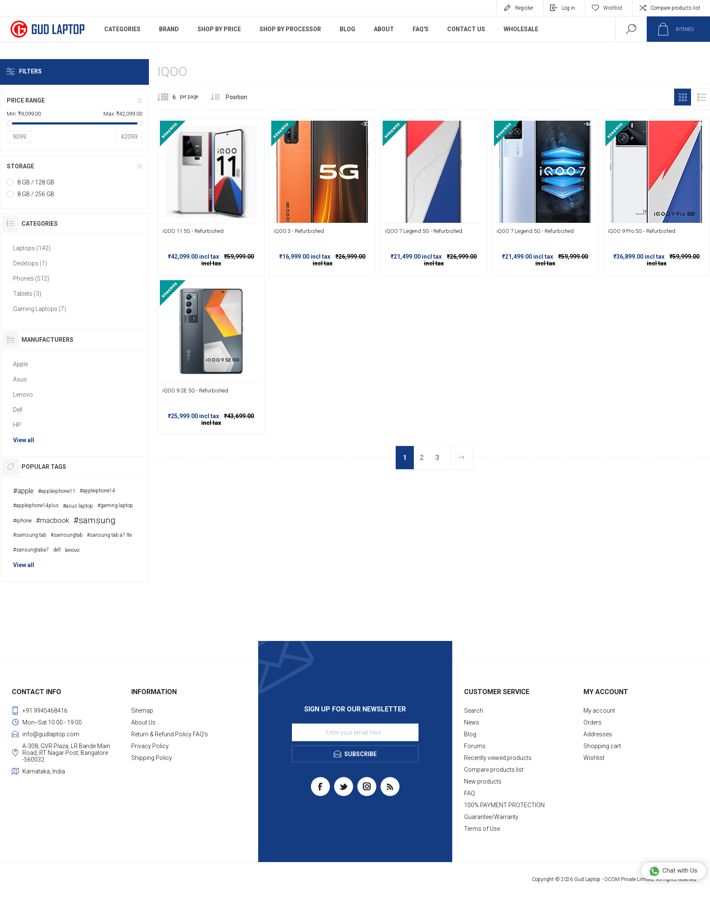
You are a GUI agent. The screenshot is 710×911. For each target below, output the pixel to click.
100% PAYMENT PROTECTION (504, 805)
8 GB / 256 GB (35, 194)
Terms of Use (482, 828)
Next (461, 457)
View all (23, 440)
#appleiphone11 (57, 491)
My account (599, 710)
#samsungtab (67, 535)
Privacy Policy (150, 746)
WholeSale (521, 29)
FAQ (469, 793)
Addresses (597, 734)
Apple (20, 364)
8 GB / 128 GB (35, 182)
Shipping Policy (151, 757)
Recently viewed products (498, 757)
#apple (23, 491)
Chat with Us (673, 871)
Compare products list (675, 8)
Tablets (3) (27, 293)
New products (483, 781)
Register (524, 8)
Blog (470, 734)
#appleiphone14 (97, 491)
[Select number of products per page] (167, 97)
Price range (26, 100)
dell (57, 550)
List (701, 97)
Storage (20, 166)
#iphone (22, 520)
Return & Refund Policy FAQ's (169, 734)
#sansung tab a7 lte (109, 535)
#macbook (52, 520)
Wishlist (594, 757)
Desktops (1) (30, 263)
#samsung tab (29, 535)
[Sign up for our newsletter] (355, 732)
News (471, 722)
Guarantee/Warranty (491, 817)
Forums (475, 746)
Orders (592, 722)
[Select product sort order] (243, 97)
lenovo (72, 550)
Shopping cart (602, 746)
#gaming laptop (115, 505)
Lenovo (23, 394)
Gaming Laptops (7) (39, 308)
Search (473, 710)
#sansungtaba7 (31, 550)
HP (17, 425)
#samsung (94, 520)
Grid (682, 97)
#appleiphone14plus (36, 505)
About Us (143, 722)
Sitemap (142, 710)
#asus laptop (78, 506)
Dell (17, 409)
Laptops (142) (32, 248)
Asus (20, 379)
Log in (568, 8)
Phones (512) (31, 278)
